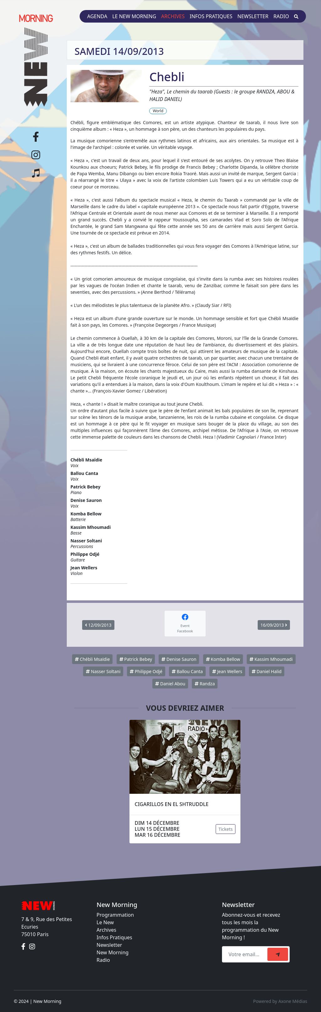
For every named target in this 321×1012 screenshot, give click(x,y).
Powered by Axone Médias (280, 1001)
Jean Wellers (227, 671)
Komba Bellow (223, 659)
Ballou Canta (187, 671)
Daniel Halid (267, 671)
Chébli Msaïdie (92, 659)
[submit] (277, 954)
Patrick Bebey (135, 659)
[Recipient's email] (246, 954)
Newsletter (252, 16)
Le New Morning (134, 16)
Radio (281, 16)
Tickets (225, 829)
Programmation (115, 914)
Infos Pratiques (114, 937)
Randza (205, 684)
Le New (105, 922)
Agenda (97, 16)
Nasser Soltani (103, 671)
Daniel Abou (170, 684)
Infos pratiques (211, 16)
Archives (173, 16)
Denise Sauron (178, 659)
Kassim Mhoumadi (271, 659)
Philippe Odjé (146, 671)
